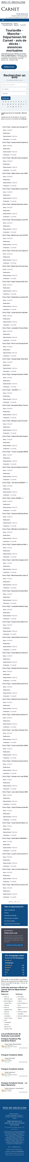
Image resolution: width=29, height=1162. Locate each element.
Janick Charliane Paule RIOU (20, 807)
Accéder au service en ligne (14, 945)
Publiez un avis (9, 67)
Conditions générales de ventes (14, 1115)
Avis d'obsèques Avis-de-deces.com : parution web (8, 1024)
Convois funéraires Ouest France (8, 1016)
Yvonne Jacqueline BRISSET (20, 451)
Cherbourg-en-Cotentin (11, 918)
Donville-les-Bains (9, 921)
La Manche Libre (21, 55)
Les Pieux (7, 926)
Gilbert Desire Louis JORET (19, 173)
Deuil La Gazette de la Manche (8, 1009)
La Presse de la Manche (9, 57)
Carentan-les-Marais (10, 915)
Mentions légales (14, 1113)
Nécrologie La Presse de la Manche (8, 1003)
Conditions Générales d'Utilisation (14, 1116)
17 (15, 902)
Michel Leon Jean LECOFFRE (20, 235)
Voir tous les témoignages (17, 1151)
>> (19, 902)
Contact (14, 1118)
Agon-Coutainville (9, 910)
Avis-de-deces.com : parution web (12, 59)
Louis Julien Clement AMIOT (20, 792)
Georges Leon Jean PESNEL (20, 776)
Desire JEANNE (16, 498)
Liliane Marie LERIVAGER (18, 838)
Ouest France (13, 58)
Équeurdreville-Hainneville (12, 923)
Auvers (6, 913)
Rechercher (5, 98)
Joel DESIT (14, 390)
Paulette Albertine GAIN (18, 544)
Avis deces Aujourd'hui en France (22, 999)
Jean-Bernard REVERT (18, 482)
